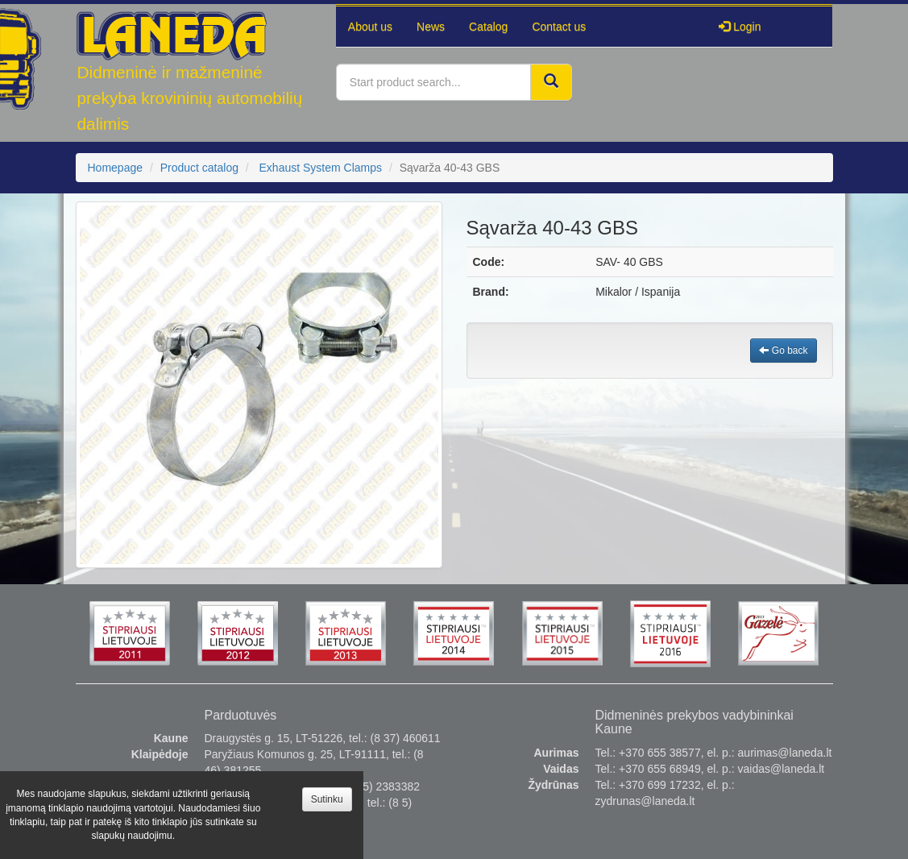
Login (740, 26)
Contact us (559, 26)
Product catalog (199, 167)
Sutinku (327, 799)
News (431, 26)
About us (370, 26)
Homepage (115, 167)
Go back (783, 350)
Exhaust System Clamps (321, 167)
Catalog (488, 26)
